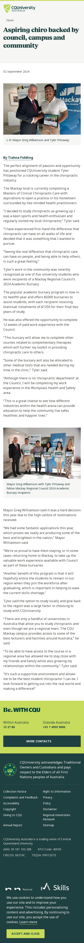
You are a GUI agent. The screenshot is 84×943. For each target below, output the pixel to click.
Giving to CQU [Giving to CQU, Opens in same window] (12, 815)
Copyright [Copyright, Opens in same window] (9, 809)
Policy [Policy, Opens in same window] (47, 803)
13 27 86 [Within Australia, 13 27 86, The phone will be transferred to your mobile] (9, 727)
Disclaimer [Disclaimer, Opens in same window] (50, 809)
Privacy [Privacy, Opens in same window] (47, 797)
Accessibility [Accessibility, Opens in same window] (11, 803)
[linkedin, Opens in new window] (29, 868)
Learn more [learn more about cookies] (28, 922)
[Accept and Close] (26, 933)
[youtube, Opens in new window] (50, 868)
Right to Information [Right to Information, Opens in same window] (57, 791)
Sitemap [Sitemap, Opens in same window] (48, 825)
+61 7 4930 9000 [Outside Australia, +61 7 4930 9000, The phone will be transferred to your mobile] (54, 727)
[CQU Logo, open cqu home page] (19, 9)
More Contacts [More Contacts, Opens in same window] (42, 741)
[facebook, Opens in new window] (7, 868)
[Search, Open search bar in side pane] (70, 9)
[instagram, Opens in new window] (18, 868)
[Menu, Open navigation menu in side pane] (77, 9)
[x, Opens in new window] (39, 868)
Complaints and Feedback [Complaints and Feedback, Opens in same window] (20, 797)
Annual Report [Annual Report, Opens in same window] (12, 825)
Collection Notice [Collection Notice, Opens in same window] (14, 791)
